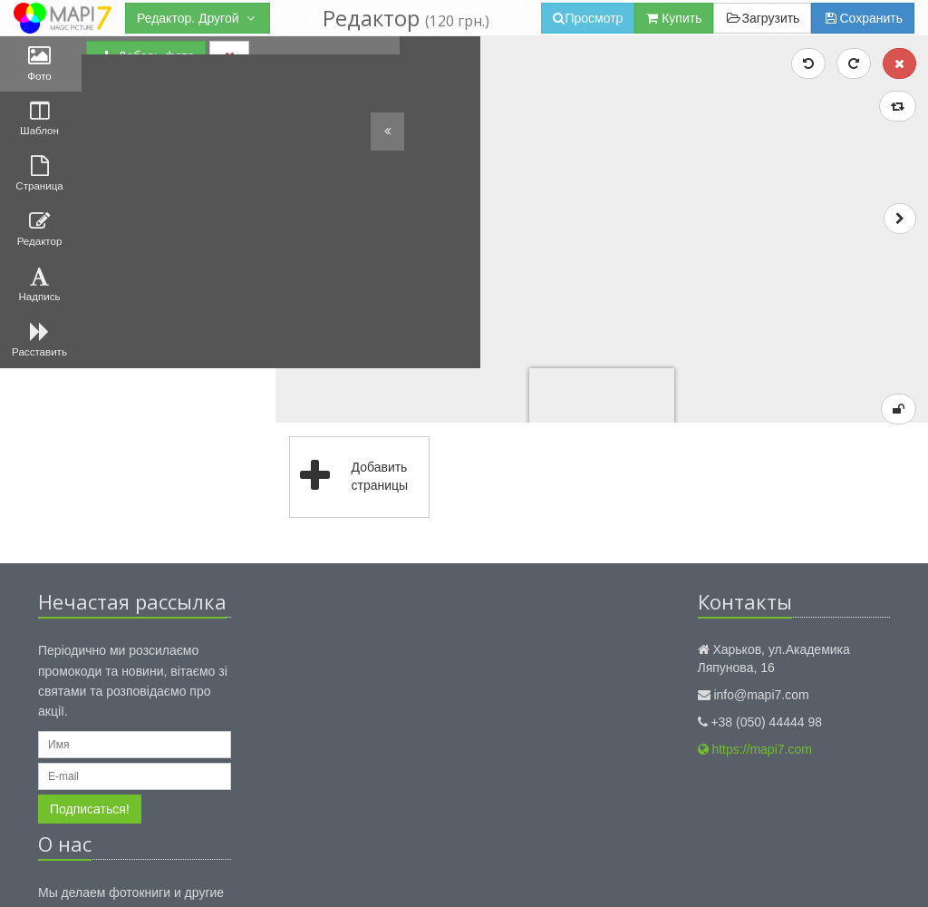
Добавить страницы (427, 329)
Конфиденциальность (203, 874)
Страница (41, 192)
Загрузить (762, 18)
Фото (40, 66)
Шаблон (41, 130)
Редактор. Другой (197, 18)
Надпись (40, 318)
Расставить (41, 382)
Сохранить (863, 18)
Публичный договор (467, 874)
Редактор (40, 256)
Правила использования (337, 874)
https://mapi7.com (755, 601)
